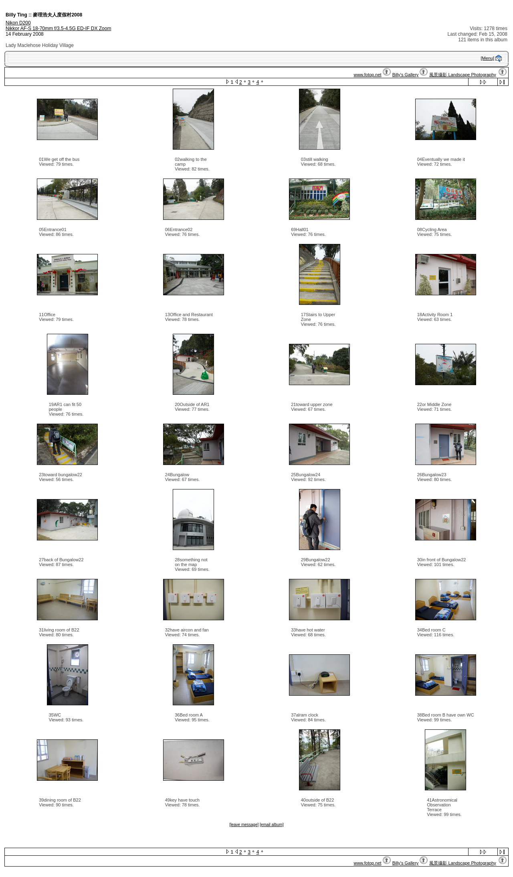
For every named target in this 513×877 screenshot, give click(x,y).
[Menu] (488, 58)
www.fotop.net (367, 74)
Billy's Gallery (405, 74)
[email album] (271, 824)
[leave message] (244, 824)
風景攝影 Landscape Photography (462, 74)
